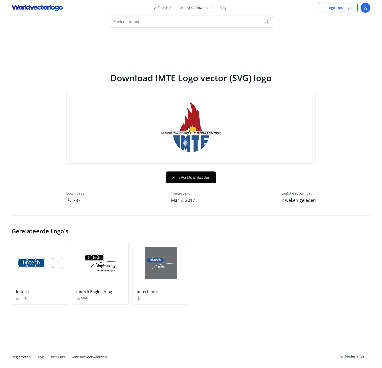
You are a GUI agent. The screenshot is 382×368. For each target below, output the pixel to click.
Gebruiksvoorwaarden (89, 357)
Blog (223, 7)
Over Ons (57, 357)
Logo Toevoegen (337, 7)
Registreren (21, 357)
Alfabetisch (163, 7)
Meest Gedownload (196, 7)
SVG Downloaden (191, 177)
